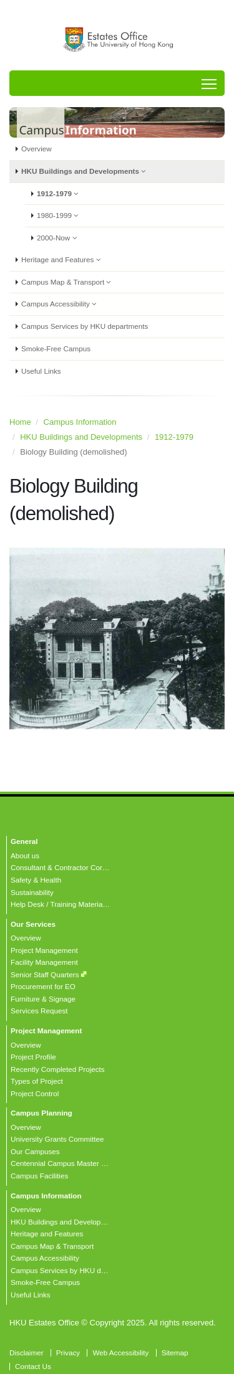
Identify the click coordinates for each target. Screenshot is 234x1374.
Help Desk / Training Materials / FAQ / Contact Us (91, 904)
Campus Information (80, 422)
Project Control (35, 1093)
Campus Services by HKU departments (84, 326)
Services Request (39, 1011)
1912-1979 (61, 193)
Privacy (68, 1352)
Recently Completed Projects (58, 1069)
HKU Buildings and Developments (86, 171)
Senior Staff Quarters (45, 974)
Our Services (33, 924)
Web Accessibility (120, 1352)
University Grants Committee (57, 1139)
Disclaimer (26, 1352)
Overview (36, 149)
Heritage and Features (64, 259)
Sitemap (175, 1352)
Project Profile (33, 1057)
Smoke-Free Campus (55, 348)
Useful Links (41, 371)
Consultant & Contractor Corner (62, 867)
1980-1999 (61, 215)
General (24, 841)
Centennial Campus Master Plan (63, 1163)
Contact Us (33, 1366)
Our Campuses (35, 1151)
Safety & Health (36, 880)
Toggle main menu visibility (210, 80)
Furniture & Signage (43, 999)
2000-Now (60, 238)
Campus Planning (41, 1113)
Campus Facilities (39, 1176)
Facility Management (44, 962)
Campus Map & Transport (69, 282)
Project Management (44, 950)
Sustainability (32, 892)
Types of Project (37, 1081)
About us (25, 855)
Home (20, 422)
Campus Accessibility (62, 304)
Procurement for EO (43, 986)
